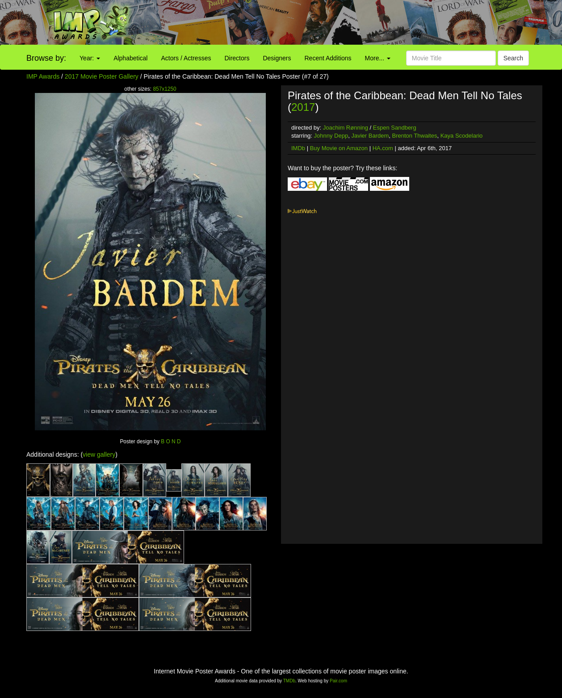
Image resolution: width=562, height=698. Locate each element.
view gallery (99, 454)
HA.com (383, 148)
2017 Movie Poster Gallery (101, 76)
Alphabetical (130, 58)
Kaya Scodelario (461, 135)
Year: (90, 58)
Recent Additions (328, 58)
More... (377, 58)
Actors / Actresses (186, 58)
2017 (303, 107)
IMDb (298, 148)
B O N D (170, 441)
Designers (277, 58)
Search (513, 58)
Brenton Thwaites (414, 135)
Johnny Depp (331, 135)
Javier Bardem (370, 135)
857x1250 (164, 89)
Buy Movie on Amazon (339, 148)
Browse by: (46, 58)
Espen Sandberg (394, 127)
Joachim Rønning (345, 127)
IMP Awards (42, 76)
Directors (236, 58)
